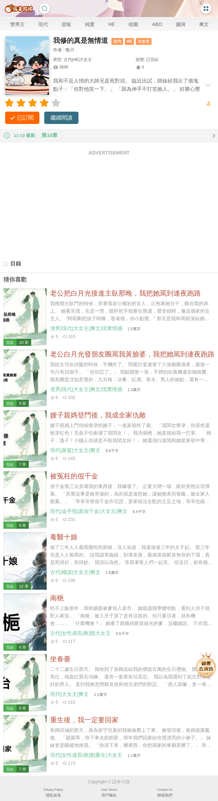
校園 (133, 24)
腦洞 (180, 24)
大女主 (143, 41)
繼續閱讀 (61, 118)
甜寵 (66, 24)
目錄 (11, 264)
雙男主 (17, 24)
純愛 (90, 24)
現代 (43, 24)
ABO (157, 24)
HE (111, 24)
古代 (117, 41)
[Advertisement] (109, 207)
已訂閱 (25, 118)
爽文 (204, 24)
